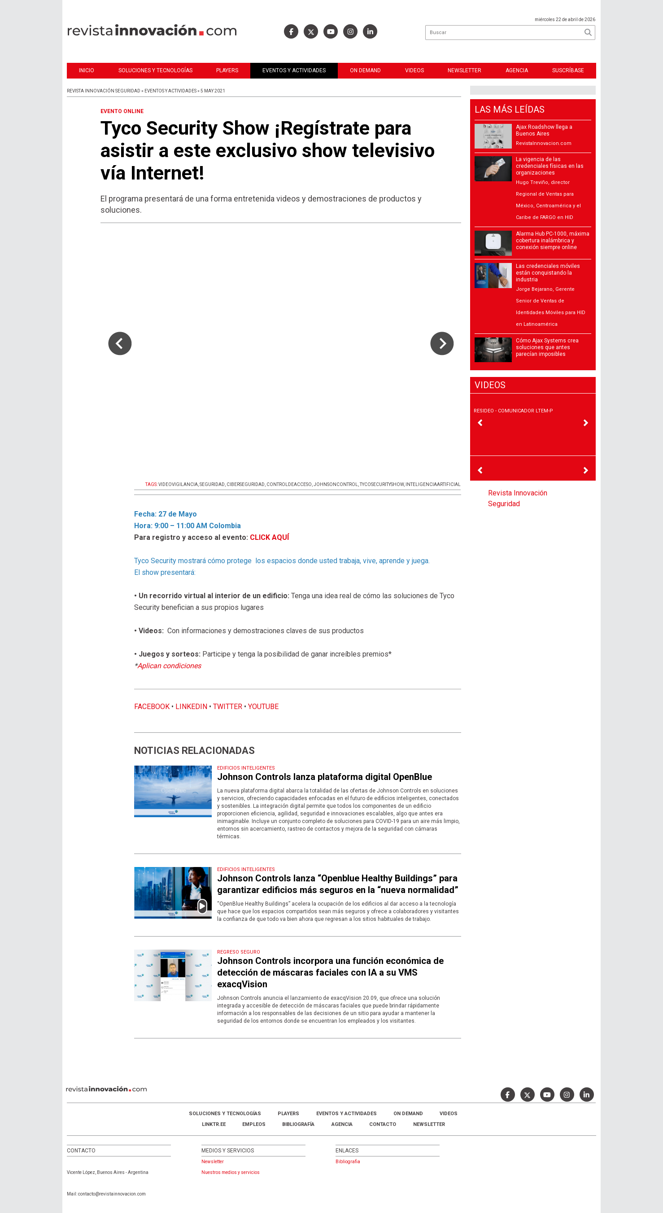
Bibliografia (348, 1161)
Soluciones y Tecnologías (155, 70)
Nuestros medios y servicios (230, 1172)
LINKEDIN (191, 706)
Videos (414, 70)
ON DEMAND (365, 70)
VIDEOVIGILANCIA (178, 484)
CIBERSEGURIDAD (246, 484)
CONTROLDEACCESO (289, 484)
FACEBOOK (152, 706)
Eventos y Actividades (294, 70)
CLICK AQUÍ (269, 537)
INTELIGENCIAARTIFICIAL (433, 484)
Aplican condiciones (169, 665)
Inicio (86, 70)
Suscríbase (568, 70)
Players (227, 70)
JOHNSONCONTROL (336, 484)
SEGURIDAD (212, 484)
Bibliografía (298, 1124)
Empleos (254, 1124)
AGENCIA (342, 1124)
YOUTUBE (263, 706)
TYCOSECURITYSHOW (382, 484)
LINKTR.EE (214, 1124)
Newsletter (464, 70)
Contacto (382, 1124)
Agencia (517, 70)
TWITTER (227, 706)
